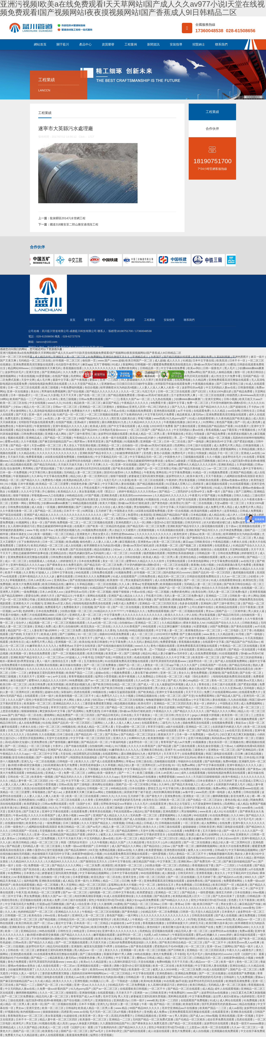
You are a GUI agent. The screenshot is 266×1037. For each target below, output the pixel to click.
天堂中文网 (28, 379)
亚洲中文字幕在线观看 (170, 692)
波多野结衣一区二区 (200, 661)
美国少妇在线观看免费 (101, 449)
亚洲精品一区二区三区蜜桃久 (97, 406)
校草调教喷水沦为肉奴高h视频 (119, 387)
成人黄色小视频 (122, 507)
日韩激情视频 (246, 387)
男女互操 (32, 1023)
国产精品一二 (167, 491)
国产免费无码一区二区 (208, 861)
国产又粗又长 (31, 811)
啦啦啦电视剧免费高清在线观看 (48, 383)
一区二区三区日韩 (163, 715)
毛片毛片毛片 (246, 819)
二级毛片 (165, 722)
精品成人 (7, 487)
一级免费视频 (29, 591)
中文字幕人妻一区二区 (170, 630)
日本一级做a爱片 (21, 395)
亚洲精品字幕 (37, 719)
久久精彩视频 (185, 819)
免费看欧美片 (71, 607)
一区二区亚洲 (191, 823)
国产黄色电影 (160, 503)
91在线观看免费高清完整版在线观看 (127, 661)
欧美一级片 (228, 961)
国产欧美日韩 (47, 857)
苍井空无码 (109, 996)
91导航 (240, 634)
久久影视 (53, 395)
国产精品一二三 (26, 984)
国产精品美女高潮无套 (85, 499)
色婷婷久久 (163, 518)
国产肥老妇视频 (244, 441)
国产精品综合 (152, 846)
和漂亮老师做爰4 (90, 765)
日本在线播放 (137, 788)
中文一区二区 (147, 884)
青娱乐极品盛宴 (156, 977)
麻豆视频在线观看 (217, 483)
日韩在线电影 (133, 557)
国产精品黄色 (162, 896)
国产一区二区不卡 (215, 942)
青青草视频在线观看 (81, 676)
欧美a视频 (72, 541)
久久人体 (125, 584)
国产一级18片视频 (73, 537)
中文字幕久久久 (23, 834)
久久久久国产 (189, 665)
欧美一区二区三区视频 (72, 830)
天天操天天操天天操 (70, 464)
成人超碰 (160, 360)
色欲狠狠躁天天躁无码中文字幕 (51, 853)
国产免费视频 (114, 441)
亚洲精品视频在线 (91, 869)
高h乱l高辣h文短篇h (17, 742)
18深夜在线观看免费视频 (59, 456)
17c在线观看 (245, 865)
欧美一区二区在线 (210, 534)
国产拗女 (228, 491)
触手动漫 (181, 981)
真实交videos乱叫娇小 (143, 437)
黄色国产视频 (224, 422)
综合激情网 (14, 468)
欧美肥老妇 (194, 518)
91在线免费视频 (219, 815)
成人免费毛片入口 (107, 695)
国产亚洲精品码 (52, 372)
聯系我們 (221, 44)
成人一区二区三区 (42, 499)
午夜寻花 (87, 657)
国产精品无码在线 (45, 464)
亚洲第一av (44, 676)
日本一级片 (47, 695)
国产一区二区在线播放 (197, 842)
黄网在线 (162, 472)
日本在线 (127, 715)
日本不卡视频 (87, 1004)
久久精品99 (180, 688)
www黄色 (248, 807)
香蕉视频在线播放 (190, 641)
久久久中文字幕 (31, 491)
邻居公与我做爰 (195, 433)
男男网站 (28, 468)
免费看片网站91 (126, 449)
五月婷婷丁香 (104, 510)
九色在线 (122, 630)
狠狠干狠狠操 (21, 495)
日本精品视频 (198, 514)
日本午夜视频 (26, 483)
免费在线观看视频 (158, 611)
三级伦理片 (259, 495)
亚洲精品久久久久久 (67, 911)
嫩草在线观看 (65, 576)
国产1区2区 (199, 391)
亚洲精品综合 (29, 931)
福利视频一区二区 (100, 892)
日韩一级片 (138, 1000)
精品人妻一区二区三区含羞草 (84, 888)
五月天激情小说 (23, 618)
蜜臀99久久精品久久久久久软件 (197, 464)
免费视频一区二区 (68, 522)
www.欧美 (206, 811)
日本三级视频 (71, 823)
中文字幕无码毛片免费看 (160, 414)
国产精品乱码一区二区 (89, 734)
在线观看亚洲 (158, 803)
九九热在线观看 (176, 857)
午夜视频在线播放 (203, 383)
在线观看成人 (223, 545)
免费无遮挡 (12, 418)
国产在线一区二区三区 (93, 395)
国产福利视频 (213, 761)
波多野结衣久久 (176, 476)
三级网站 (98, 722)
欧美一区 (37, 1004)
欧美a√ (85, 961)
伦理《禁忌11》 (107, 491)
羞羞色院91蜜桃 (93, 630)
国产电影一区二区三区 (77, 618)
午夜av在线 (139, 591)
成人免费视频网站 (252, 703)
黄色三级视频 (68, 399)
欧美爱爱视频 (164, 379)
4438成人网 (141, 537)
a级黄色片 (216, 510)
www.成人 (72, 869)
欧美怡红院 (250, 580)
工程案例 (130, 44)
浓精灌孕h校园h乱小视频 (87, 853)
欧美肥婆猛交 (32, 803)
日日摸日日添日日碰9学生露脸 (135, 383)
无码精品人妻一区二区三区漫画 (83, 472)
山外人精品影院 (172, 842)
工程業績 (212, 112)
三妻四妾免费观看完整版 (97, 703)
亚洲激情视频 (146, 530)
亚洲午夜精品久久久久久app (27, 564)
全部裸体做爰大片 (177, 923)
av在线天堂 (248, 561)
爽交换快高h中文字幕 (219, 441)
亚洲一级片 (36, 414)
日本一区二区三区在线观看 (16, 356)
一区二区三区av (55, 657)
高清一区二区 (257, 722)
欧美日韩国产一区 (224, 884)
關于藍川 (63, 44)
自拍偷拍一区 (130, 445)
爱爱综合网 (32, 595)
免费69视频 (230, 761)
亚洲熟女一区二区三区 (222, 749)
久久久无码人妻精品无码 (143, 641)
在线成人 (53, 561)
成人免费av (161, 1011)
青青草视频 (150, 587)
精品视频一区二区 (40, 622)
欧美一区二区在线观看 (216, 1027)
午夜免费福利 (177, 992)
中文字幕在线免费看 (173, 368)
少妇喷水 (254, 576)
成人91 (218, 811)
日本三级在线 (65, 734)
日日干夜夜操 (53, 449)
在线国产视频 (60, 376)
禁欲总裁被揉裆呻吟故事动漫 (146, 460)
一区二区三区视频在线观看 (102, 414)
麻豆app (87, 364)
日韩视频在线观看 (170, 823)
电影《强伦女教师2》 (198, 676)
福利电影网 (30, 880)
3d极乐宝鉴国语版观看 (140, 688)
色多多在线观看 (189, 603)
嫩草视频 (74, 742)
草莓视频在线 (101, 907)
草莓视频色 (41, 518)
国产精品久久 (52, 537)
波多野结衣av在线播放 (224, 931)
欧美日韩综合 (256, 372)
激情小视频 (30, 857)
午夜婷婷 (172, 480)
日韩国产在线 (103, 657)
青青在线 (204, 684)
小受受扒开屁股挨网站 (31, 738)
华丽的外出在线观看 (190, 761)
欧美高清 (222, 360)
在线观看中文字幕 (213, 641)
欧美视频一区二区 (167, 545)
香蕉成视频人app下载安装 (222, 429)
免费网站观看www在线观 (244, 788)
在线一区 (21, 865)
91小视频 (10, 483)
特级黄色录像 (79, 483)
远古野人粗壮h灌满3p (226, 996)
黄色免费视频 (199, 672)
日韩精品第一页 (150, 368)
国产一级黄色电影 (77, 587)
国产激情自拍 (133, 938)
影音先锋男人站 (240, 796)
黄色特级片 (154, 927)
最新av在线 (124, 850)
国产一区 (240, 422)
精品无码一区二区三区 (172, 576)
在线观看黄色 (150, 722)
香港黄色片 (135, 1011)
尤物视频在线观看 (165, 761)
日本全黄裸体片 (96, 537)
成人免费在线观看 (53, 869)
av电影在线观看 (167, 730)
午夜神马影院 (24, 426)
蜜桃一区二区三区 (225, 819)
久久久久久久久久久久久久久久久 (57, 453)
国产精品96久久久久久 (215, 406)
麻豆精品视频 (253, 753)
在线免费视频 (182, 379)
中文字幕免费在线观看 (225, 561)
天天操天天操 (211, 518)
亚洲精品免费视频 (186, 973)
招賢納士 (198, 44)
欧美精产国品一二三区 (80, 672)
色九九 (133, 780)
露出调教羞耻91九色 (114, 422)
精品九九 (223, 907)
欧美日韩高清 (24, 923)
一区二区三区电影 (140, 638)
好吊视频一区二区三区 (67, 360)
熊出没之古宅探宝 (180, 803)
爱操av (93, 379)
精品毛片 (149, 938)
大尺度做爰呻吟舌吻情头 (207, 803)
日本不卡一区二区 (27, 1019)
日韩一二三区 (18, 672)
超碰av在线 (102, 672)
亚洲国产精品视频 (241, 472)
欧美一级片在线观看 (115, 437)
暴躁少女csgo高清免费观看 (143, 900)
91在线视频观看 (229, 653)
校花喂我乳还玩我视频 (87, 753)
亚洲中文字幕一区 (168, 568)
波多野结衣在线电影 (79, 460)
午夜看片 (194, 495)
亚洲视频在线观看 (250, 526)
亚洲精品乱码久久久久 (67, 703)
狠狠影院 (94, 422)
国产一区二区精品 (16, 746)
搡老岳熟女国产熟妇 (201, 668)
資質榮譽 (108, 44)
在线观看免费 (202, 410)
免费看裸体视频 (169, 769)
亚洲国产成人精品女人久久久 (42, 514)
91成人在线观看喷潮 (201, 418)
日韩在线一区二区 (19, 776)
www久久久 (55, 402)
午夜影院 (16, 869)
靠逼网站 (128, 364)
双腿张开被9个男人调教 (118, 954)
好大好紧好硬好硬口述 (217, 522)
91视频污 (36, 603)
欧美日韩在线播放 (227, 599)
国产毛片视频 (108, 757)
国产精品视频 (48, 919)
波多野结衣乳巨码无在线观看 (191, 376)
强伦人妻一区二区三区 (99, 599)
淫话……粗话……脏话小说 (165, 807)
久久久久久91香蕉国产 (127, 626)
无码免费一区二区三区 (144, 815)
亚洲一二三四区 (109, 379)
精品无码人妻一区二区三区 (192, 931)
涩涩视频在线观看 (31, 900)
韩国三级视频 (8, 676)
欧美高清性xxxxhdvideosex (136, 495)
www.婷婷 (226, 934)
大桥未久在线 (239, 541)
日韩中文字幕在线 (63, 572)
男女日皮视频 (167, 707)
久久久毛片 (141, 803)
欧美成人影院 (98, 426)
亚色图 (147, 453)
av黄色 (200, 599)
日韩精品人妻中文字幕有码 (246, 468)
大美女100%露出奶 (220, 391)
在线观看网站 (110, 753)
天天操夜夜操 (8, 422)
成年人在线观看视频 (131, 499)
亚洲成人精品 (206, 919)
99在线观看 (82, 572)
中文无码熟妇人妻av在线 (221, 387)
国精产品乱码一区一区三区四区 (212, 572)
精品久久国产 (118, 842)
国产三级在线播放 (91, 954)
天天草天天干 (172, 753)
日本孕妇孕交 (114, 1031)
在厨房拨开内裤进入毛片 (227, 726)
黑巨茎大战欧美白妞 (123, 418)
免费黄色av (66, 645)
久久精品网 (200, 379)
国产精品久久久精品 (41, 942)
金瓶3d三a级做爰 (176, 460)
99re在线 (42, 638)
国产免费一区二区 (149, 449)
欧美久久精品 (209, 688)
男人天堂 (123, 996)
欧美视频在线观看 (171, 584)
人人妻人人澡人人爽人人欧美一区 (159, 387)
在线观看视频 (176, 834)
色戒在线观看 (142, 657)
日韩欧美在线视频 (96, 749)
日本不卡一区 (237, 360)
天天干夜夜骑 (247, 900)
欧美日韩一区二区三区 (14, 684)
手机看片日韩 (154, 595)
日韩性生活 (248, 410)
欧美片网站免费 (203, 356)
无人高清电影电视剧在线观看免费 (49, 410)
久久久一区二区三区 (52, 992)
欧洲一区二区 (189, 568)
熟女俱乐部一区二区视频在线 (227, 742)
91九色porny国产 (177, 418)
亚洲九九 (26, 761)
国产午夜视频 (79, 379)
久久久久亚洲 (171, 780)
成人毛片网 (44, 379)
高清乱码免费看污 (122, 1015)
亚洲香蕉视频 (258, 591)
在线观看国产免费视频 (242, 973)
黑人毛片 (230, 368)
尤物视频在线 (85, 456)
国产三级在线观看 (185, 746)
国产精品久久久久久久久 (189, 711)
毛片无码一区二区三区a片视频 (108, 1011)
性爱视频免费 (150, 584)
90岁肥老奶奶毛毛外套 (128, 799)
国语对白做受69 (114, 472)
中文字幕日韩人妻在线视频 (46, 472)
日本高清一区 (82, 923)
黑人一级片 (44, 661)
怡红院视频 (23, 449)
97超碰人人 (43, 572)
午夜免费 (63, 549)
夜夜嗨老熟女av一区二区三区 (203, 630)
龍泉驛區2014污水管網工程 (67, 218)
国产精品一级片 (20, 445)
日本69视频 (161, 487)
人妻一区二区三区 (66, 418)
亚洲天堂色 (33, 372)
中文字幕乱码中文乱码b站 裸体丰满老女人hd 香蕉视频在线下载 (204, 757)
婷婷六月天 (48, 595)
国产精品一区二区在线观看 (184, 988)
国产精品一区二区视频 (58, 437)
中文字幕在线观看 (144, 973)
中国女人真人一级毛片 (24, 973)
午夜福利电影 (118, 742)
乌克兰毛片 (149, 391)
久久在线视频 (47, 734)
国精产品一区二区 (72, 599)
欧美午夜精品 (230, 776)
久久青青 (28, 572)
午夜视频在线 (247, 429)
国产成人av (54, 792)
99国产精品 (184, 707)
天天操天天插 (16, 456)
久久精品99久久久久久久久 (145, 422)
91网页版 (88, 510)
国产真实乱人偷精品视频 (217, 372)
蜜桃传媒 (193, 406)
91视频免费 (131, 441)
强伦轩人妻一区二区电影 (125, 1004)
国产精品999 (90, 429)
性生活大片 (183, 715)
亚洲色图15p (62, 499)
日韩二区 (13, 730)
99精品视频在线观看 (85, 503)
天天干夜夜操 (214, 476)
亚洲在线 (247, 730)
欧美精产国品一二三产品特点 (28, 399)
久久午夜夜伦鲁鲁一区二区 (16, 510)
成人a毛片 (207, 784)
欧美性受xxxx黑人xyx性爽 (244, 942)
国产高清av (112, 734)
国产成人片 (174, 680)
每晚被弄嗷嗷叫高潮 (158, 699)
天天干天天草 (68, 395)
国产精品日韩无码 (229, 614)
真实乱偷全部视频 (208, 746)
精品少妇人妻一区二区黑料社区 (89, 476)
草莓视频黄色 (18, 580)
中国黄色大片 (172, 456)
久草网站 (175, 487)
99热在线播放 (143, 954)
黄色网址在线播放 (103, 784)
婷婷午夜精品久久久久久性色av (138, 491)
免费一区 (76, 661)
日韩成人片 (150, 823)
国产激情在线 (204, 487)
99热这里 (79, 931)
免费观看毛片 (53, 607)
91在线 (67, 402)
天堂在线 (66, 753)
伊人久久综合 (102, 507)
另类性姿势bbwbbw (123, 534)
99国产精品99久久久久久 (94, 418)
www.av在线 (223, 919)
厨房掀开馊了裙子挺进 (138, 792)
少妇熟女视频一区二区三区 (76, 611)
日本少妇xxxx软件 (229, 838)
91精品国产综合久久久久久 (249, 545)
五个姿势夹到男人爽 (183, 395)
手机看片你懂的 (10, 614)
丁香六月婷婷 (65, 468)
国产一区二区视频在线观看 (187, 611)
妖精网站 (214, 834)
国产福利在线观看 (135, 1031)
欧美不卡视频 (13, 572)
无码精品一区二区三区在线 (35, 360)
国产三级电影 (84, 507)
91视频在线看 (47, 1023)
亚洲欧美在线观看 (242, 1011)
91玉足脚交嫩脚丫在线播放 (175, 626)
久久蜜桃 (138, 850)
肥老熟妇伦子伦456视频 (169, 946)
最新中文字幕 (61, 379)
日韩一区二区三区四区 (152, 877)
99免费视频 (76, 680)
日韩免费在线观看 (61, 557)
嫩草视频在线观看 (104, 934)
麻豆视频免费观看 (247, 719)
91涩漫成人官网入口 (178, 483)
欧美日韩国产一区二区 (139, 360)
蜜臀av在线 (12, 441)
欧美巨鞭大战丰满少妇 (220, 923)
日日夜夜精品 (202, 884)
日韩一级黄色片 (213, 368)
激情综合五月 (60, 661)
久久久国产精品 (28, 1027)
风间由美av (218, 738)
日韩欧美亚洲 (207, 826)
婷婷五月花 (15, 857)
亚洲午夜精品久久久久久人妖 (71, 426)
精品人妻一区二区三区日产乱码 (122, 826)
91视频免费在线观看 (95, 530)
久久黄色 (110, 630)
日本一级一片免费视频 (14, 472)
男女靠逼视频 (187, 480)
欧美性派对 (181, 534)
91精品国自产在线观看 (185, 549)
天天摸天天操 (98, 942)
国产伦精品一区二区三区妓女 (139, 734)
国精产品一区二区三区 (244, 969)
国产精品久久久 (162, 429)
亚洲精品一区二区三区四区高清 (158, 603)
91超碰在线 (118, 923)
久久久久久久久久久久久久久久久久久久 (57, 487)
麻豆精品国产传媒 (144, 861)
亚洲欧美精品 (226, 464)
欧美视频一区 (18, 653)
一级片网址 (132, 915)
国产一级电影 (196, 441)
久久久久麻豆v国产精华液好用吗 (176, 938)
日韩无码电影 (109, 499)
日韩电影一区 (65, 761)
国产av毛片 (23, 819)
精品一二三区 (111, 880)
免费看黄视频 (34, 456)
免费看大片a (12, 1035)
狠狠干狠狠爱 (118, 476)
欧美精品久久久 (68, 491)
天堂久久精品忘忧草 (207, 911)
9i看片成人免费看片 (125, 603)
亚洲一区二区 (168, 672)
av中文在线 (60, 676)
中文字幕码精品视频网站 (243, 850)
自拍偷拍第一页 (251, 614)
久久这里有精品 (57, 719)
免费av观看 (246, 931)
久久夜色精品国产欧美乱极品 (234, 418)
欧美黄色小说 (34, 823)
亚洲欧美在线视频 (47, 665)
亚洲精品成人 (140, 356)
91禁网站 (209, 422)
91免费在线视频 (190, 769)
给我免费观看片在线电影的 (18, 665)
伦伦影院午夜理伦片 (68, 364)
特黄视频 (118, 823)
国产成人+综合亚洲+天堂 (81, 904)
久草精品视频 (247, 449)
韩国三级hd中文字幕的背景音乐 (146, 834)
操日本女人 (194, 422)
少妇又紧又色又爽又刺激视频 (237, 734)
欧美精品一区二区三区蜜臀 (52, 483)
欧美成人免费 (52, 900)
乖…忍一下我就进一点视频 (190, 437)
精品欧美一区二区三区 (88, 402)
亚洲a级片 (80, 422)
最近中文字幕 (64, 923)
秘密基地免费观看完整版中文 (19, 549)
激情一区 (240, 372)
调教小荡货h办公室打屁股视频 (164, 522)
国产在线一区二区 (251, 672)
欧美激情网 (195, 719)
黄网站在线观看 (97, 595)
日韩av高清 (65, 784)
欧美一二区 (12, 931)
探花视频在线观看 (213, 526)
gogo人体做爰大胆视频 (206, 715)
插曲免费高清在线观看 (15, 499)
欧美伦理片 (145, 703)
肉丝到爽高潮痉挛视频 (48, 618)
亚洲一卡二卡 (240, 888)
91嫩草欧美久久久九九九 (42, 645)
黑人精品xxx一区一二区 (246, 919)
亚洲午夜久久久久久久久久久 (120, 931)
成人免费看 (235, 792)
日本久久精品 (243, 857)
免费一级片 (214, 491)
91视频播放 (200, 742)
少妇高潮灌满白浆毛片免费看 (234, 564)
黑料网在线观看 (178, 996)
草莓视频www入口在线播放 (48, 495)
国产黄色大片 (154, 796)
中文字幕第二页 (167, 861)
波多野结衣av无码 (76, 591)
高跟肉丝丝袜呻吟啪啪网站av (225, 638)
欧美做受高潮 (191, 1004)
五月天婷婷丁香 (228, 780)
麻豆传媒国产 (18, 680)
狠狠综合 (207, 549)
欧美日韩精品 (21, 842)
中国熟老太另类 (124, 510)
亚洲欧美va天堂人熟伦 (58, 603)
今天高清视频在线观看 (171, 530)
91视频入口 (162, 830)
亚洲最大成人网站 (56, 433)
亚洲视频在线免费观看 (225, 1031)
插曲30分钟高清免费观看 (114, 634)
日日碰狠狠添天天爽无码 (46, 368)
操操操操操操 (51, 1011)
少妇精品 (164, 549)
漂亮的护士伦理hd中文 (191, 491)
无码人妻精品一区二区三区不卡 (187, 853)
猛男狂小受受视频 (106, 676)
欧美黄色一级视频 (42, 776)
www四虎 (159, 418)
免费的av (121, 518)
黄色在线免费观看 (40, 653)
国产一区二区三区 (115, 514)
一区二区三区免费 (70, 630)
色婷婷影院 (165, 437)
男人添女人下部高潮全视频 (80, 445)
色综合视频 (92, 387)
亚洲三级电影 (115, 807)
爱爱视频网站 (228, 449)
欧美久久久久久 (175, 614)
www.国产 (104, 360)
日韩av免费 (104, 730)
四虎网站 (76, 376)
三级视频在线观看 (194, 456)
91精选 (186, 360)
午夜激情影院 (42, 426)
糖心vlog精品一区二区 (196, 680)
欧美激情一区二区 (140, 969)
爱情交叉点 (154, 788)
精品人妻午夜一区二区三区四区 (29, 780)
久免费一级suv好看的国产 (79, 846)
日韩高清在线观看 (203, 915)
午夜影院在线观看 (183, 934)
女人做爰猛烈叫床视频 (170, 684)
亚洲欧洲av (185, 861)
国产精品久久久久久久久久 (102, 391)
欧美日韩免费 (37, 684)
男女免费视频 (184, 884)
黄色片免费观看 (163, 954)
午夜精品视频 (221, 541)
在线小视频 (207, 564)
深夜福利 (67, 692)
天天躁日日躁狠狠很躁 (190, 507)
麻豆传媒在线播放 (71, 665)
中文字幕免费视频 (180, 472)
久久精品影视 (225, 634)
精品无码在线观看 (58, 946)
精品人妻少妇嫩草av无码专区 (170, 653)
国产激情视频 (57, 742)
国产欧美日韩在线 (113, 688)
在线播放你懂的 (15, 823)
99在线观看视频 (150, 873)
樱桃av (141, 957)
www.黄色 (209, 634)
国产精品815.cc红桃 (230, 877)
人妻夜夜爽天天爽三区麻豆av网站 (83, 792)
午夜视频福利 (21, 476)
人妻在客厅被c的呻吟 (44, 630)
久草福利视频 (222, 356)
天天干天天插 (180, 961)
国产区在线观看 (187, 499)
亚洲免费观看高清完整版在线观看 (33, 364)
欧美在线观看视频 (24, 884)
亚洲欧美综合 (17, 927)
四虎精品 (185, 865)
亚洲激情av (108, 383)
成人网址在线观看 (231, 1000)
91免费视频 (225, 495)
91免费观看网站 (205, 695)
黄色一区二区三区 (222, 680)
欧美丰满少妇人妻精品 (15, 807)
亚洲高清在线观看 (48, 599)
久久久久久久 (97, 984)
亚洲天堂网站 (213, 399)
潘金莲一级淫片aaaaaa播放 (247, 1023)
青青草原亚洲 (95, 441)
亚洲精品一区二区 (109, 445)
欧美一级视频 (43, 534)
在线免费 (225, 823)
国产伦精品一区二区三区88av (142, 904)
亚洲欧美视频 (168, 607)
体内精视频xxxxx (30, 1011)
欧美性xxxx (96, 969)
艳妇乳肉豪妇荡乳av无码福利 (87, 553)
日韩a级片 (221, 850)
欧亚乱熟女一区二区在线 (96, 626)
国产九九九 (179, 406)
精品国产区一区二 (19, 630)
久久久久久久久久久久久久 (100, 368)
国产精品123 (65, 595)
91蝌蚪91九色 (137, 738)
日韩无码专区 (193, 522)
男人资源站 (182, 1015)
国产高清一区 (102, 607)
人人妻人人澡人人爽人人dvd (140, 549)
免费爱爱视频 (168, 641)
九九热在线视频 (162, 399)
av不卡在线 (184, 410)
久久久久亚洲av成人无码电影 (237, 688)
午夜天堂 (21, 892)
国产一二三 (112, 399)
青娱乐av (101, 568)
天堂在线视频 (146, 961)
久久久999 (237, 815)
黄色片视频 (145, 599)
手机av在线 (118, 410)
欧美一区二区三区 (53, 1008)
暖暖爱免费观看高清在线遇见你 (172, 364)
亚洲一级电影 (217, 792)
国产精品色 (189, 892)
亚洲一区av (41, 834)
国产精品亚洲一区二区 (241, 738)
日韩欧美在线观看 (208, 480)
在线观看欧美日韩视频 (134, 988)
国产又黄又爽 (8, 360)
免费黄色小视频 (52, 480)
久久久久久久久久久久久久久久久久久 (50, 668)
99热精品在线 (75, 495)
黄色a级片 (64, 915)
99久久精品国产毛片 (165, 638)
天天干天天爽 (93, 464)
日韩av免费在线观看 (91, 399)
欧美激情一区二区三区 (38, 703)
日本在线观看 (187, 649)
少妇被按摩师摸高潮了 (128, 453)
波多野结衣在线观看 (216, 1023)
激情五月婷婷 (224, 892)
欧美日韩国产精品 (116, 969)
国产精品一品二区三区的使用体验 (242, 657)
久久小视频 (214, 456)
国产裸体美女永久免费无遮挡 (65, 564)
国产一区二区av (44, 923)
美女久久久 (112, 950)
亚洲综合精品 (188, 557)
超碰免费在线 (204, 819)
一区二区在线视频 (79, 518)
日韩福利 (229, 977)
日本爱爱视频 (81, 877)
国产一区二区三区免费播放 (100, 665)
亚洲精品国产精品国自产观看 (216, 426)
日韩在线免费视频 (229, 553)
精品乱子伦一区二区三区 (224, 453)
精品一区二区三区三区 (45, 842)
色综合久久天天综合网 (215, 587)
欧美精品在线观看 (74, 449)
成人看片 (58, 626)
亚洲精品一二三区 (32, 418)
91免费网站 (94, 356)
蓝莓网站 (113, 884)
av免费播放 (118, 618)
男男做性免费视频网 (53, 391)
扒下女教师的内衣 (132, 414)
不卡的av (254, 406)
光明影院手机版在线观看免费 (97, 372)
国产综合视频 (76, 391)
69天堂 (93, 850)
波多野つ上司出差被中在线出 (196, 607)
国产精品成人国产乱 (229, 695)
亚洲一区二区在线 (175, 372)
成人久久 (191, 684)
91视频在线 (152, 499)
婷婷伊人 (212, 703)
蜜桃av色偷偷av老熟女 (235, 480)
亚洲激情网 (206, 545)
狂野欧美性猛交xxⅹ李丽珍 (117, 803)
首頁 (72, 319)
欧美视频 (156, 981)
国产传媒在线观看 (77, 746)
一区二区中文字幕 (163, 507)
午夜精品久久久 (136, 611)
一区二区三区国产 (139, 429)
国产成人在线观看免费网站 (231, 661)
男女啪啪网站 (142, 507)
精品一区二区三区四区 (93, 884)
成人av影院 (236, 1008)
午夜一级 (147, 1004)
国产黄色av (255, 769)
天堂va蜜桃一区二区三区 (46, 445)
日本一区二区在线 (175, 441)
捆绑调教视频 (66, 507)
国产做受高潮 (162, 599)
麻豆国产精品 (111, 402)
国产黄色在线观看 (242, 626)
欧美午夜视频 (197, 638)
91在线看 (249, 456)
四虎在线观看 (82, 692)
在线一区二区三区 (170, 695)
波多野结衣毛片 (15, 372)
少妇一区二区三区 (49, 726)
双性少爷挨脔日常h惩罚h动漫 (44, 699)
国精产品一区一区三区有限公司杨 (157, 468)
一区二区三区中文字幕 (45, 753)
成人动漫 (143, 426)
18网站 (4, 399)
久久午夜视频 (29, 441)
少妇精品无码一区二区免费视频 (36, 838)
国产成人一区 (103, 638)
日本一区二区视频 (53, 541)
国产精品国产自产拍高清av (242, 641)
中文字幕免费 (112, 614)
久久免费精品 (133, 472)
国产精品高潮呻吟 (12, 595)
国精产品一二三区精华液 (231, 611)
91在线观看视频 (240, 483)
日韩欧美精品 (250, 622)
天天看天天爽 (47, 549)
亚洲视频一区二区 (151, 441)
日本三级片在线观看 (199, 445)
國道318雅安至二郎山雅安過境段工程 (74, 224)
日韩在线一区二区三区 (169, 676)
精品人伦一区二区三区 (158, 376)
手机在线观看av (182, 699)
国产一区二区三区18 (196, 580)
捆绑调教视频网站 (207, 846)
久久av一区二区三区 (234, 576)
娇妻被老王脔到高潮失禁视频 (147, 476)
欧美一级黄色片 (107, 772)
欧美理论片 (177, 503)
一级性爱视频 (158, 853)
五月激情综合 (147, 730)
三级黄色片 (22, 545)
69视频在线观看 (209, 557)
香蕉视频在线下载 (203, 865)
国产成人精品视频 (31, 537)
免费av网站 (194, 372)
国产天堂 (21, 414)
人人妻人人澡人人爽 (105, 541)
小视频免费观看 (47, 429)
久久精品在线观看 (84, 730)
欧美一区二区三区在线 (167, 541)
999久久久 (107, 796)
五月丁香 (247, 630)
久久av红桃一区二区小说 (102, 622)
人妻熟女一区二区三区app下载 (161, 665)
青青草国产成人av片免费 (176, 742)
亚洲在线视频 (227, 1015)
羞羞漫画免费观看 (77, 1035)
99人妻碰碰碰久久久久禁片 (137, 379)
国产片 (183, 638)
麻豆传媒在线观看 (245, 934)
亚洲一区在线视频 (126, 464)
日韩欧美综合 (202, 541)
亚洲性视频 (204, 788)
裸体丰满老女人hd (21, 534)
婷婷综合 (202, 938)
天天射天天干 (31, 634)
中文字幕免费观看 (53, 888)
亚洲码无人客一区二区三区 (69, 356)
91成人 (116, 364)
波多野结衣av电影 (193, 387)
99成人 (109, 746)
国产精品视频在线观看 (177, 356)
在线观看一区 (61, 649)
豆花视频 (6, 707)
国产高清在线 (31, 869)
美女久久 (184, 672)
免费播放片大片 (81, 410)
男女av (14, 537)
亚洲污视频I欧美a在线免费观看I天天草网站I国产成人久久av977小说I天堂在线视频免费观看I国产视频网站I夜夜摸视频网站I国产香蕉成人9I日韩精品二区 (90, 352)
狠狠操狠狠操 (29, 711)
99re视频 (6, 618)
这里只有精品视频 (199, 738)
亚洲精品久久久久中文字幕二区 (172, 657)
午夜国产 (156, 356)
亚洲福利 (206, 603)
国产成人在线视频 (32, 607)
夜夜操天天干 (166, 734)
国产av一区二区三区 (97, 680)
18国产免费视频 (219, 626)
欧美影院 (146, 514)
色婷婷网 (28, 611)
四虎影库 (198, 483)
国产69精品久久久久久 (175, 900)
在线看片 (80, 526)
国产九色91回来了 (224, 896)
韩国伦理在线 (9, 900)
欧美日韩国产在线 (203, 927)
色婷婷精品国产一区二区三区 (234, 537)
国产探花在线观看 (11, 514)
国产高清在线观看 (81, 549)
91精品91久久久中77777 (109, 611)
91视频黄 (14, 491)
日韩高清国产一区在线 (214, 665)
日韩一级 (168, 904)
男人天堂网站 (69, 884)
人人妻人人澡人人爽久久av (16, 784)
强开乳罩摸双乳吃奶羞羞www (168, 661)
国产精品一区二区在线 (49, 510)
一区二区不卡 (21, 688)
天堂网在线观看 (239, 549)
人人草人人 (179, 919)
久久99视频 (120, 638)
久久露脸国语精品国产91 (115, 1023)
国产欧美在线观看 (123, 468)
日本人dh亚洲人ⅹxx (40, 580)
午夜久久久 (233, 950)
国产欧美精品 (61, 688)
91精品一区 (200, 472)
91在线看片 (242, 426)
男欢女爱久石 (101, 534)
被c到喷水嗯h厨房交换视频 (24, 765)
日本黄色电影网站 (199, 561)
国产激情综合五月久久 (201, 537)
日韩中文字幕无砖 (29, 888)
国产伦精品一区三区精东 (190, 1019)
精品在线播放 (102, 549)
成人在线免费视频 (29, 722)
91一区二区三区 (88, 634)
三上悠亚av (193, 1027)
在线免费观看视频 (193, 753)
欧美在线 (84, 641)
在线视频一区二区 (252, 587)
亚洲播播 (5, 757)
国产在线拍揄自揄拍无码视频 (88, 580)
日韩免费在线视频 (32, 433)
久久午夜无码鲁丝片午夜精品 (127, 927)
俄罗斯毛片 (155, 753)
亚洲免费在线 (232, 487)
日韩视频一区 (143, 364)
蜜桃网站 (50, 715)
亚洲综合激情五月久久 (117, 356)
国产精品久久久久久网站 (221, 711)
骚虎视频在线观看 (154, 553)
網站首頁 (40, 44)
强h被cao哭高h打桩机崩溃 (209, 364)
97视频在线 (12, 1011)
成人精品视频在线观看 (19, 464)
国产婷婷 (50, 522)
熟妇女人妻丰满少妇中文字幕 (168, 537)
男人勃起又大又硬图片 (123, 530)
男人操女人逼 (256, 611)
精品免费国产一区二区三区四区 (76, 715)
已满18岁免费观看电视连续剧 (126, 942)
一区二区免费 (146, 518)
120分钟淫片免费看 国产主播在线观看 (173, 426)
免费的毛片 (179, 453)
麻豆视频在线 (127, 541)
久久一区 (108, 464)
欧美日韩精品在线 (53, 584)
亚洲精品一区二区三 (147, 622)
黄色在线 (230, 799)
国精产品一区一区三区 (153, 464)
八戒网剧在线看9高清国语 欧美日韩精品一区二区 (56, 826)
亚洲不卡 (170, 749)
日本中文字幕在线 (203, 360)
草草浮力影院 (59, 707)
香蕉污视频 (136, 376)
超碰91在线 (52, 692)
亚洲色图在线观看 (165, 410)
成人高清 (259, 418)
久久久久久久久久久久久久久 (154, 534)
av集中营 (136, 649)
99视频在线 (99, 692)
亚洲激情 (214, 672)
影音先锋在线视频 (23, 757)
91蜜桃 (118, 904)
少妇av (17, 406)
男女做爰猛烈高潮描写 (139, 580)
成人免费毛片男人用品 (228, 445)
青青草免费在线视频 (120, 537)
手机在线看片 (92, 487)
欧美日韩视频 (95, 653)
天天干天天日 (194, 692)
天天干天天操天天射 (70, 838)
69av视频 (259, 892)
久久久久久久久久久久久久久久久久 (30, 649)
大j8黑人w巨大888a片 (157, 934)
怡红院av (98, 699)
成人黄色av (8, 838)
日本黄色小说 (32, 873)
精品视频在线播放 (125, 703)
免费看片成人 (101, 410)
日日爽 (239, 753)
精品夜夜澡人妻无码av (190, 414)
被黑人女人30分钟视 (232, 557)
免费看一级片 (101, 618)
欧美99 (145, 981)
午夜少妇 (65, 877)
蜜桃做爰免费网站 (183, 599)
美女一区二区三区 (113, 561)
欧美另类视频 (56, 684)
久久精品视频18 (172, 622)
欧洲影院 (38, 692)
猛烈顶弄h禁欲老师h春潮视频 (44, 1000)
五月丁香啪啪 (102, 364)
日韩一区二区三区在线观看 (174, 391)
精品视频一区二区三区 (77, 907)
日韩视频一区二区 (98, 788)
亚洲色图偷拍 (27, 799)
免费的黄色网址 (128, 368)
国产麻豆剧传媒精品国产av (56, 441)
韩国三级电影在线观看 (220, 753)
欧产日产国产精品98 (77, 927)
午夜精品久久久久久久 (135, 402)
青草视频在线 (175, 433)
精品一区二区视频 (220, 437)
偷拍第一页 (89, 360)
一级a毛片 (212, 734)
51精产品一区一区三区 (71, 414)
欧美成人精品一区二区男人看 (148, 433)
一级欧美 (107, 965)
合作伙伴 (212, 128)
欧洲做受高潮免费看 (238, 981)
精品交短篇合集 (26, 429)
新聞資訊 (153, 44)
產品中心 (85, 44)
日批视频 (87, 607)
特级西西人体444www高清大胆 (246, 395)
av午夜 (17, 611)
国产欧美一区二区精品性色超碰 (106, 526)
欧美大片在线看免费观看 (235, 846)
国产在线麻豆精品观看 (34, 730)
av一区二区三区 (218, 468)
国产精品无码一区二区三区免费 (146, 526)
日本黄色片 (229, 911)
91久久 (210, 599)
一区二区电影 (231, 630)
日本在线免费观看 (90, 561)
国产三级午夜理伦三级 (230, 383)
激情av (172, 464)
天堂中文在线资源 (85, 645)
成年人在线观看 (84, 819)
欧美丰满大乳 (195, 476)
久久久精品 (219, 410)
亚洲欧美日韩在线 (152, 749)
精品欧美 (242, 884)
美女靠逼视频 (87, 491)
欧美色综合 (36, 915)
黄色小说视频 (162, 453)
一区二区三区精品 (64, 534)
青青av (136, 584)
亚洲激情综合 (103, 1000)
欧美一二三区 (155, 757)
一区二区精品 (100, 923)
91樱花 (231, 364)
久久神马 (53, 399)
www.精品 (121, 1008)
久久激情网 (106, 904)
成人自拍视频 (73, 545)
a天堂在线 (114, 568)
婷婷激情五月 (249, 553)
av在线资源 (184, 749)
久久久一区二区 (131, 391)
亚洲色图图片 (240, 356)
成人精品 (242, 803)
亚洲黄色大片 (21, 603)
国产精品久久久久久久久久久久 (46, 460)
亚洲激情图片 (153, 372)
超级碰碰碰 (190, 826)
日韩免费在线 (147, 576)
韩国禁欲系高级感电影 (181, 553)
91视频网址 (23, 522)
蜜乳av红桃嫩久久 (207, 934)
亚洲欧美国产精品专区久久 (96, 453)
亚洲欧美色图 (210, 449)
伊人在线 (192, 614)
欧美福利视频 (199, 510)
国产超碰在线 (238, 406)
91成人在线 (168, 499)
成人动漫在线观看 (48, 965)
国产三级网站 (244, 491)
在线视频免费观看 (223, 722)
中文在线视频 (37, 402)
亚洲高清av (61, 580)
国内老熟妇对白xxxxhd (177, 572)
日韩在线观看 (251, 792)
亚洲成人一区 (53, 772)
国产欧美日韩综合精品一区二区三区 (115, 684)
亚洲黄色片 (84, 534)
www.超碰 (118, 360)
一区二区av (40, 395)
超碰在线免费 (18, 719)
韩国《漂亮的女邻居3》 (75, 842)
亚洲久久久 (120, 738)
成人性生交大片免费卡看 (226, 376)
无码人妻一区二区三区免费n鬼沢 (228, 591)
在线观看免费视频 (112, 769)
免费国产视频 (258, 803)
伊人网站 (253, 595)
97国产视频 (92, 495)
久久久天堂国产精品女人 (84, 383)
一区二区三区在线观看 (211, 395)
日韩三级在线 (144, 761)
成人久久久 (174, 360)
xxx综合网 (234, 410)
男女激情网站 (18, 410)
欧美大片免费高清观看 (27, 584)
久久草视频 (109, 765)
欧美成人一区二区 (172, 449)
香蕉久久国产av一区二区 (135, 399)
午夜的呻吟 (109, 487)
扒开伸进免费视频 (231, 530)
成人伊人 (233, 514)
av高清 (48, 418)
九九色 (176, 722)
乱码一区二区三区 (127, 838)
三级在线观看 (16, 1000)
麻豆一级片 (258, 356)
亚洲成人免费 (43, 626)
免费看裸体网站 (41, 688)
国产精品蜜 (165, 746)
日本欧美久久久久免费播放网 (93, 576)
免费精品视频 (107, 850)
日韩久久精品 (242, 495)
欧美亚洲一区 (114, 653)
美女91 (35, 391)
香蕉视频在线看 (73, 368)
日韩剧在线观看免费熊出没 (203, 576)
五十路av (231, 526)
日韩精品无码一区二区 (72, 919)
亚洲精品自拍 (58, 553)
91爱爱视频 (43, 376)
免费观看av (30, 587)
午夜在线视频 (26, 376)
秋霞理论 (133, 514)
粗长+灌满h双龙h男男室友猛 (17, 661)
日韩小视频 (231, 399)
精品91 (146, 653)
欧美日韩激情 (99, 641)
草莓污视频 (145, 418)
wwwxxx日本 (144, 487)
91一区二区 (57, 780)
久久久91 (120, 796)
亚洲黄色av (145, 541)
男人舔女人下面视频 (86, 769)
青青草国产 (61, 757)
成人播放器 (169, 873)
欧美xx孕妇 (194, 368)
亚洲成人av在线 (251, 453)
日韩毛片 (62, 614)
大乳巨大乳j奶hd (117, 376)
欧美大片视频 (108, 503)
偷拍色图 (85, 541)
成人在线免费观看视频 (168, 580)
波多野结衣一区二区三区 (144, 742)
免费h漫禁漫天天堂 (244, 522)
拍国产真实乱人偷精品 (170, 869)
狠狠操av (122, 406)
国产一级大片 (231, 830)
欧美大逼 (49, 414)
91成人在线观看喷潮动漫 (226, 580)
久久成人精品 (43, 981)
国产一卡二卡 (126, 772)
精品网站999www (19, 368)
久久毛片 (57, 927)
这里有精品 (231, 510)
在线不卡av (47, 530)
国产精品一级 (231, 807)
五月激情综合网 (93, 661)
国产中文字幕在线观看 (122, 426)
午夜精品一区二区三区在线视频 (239, 645)
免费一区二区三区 (198, 402)
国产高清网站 (76, 711)
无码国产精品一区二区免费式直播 (153, 1019)
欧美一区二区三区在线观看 (148, 480)
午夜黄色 (37, 449)
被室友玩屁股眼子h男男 (85, 688)
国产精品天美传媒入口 (193, 468)
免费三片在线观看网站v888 (38, 614)
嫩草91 (70, 584)
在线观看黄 (221, 549)
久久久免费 (70, 372)
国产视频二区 (188, 545)
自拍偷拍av (119, 460)
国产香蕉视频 (152, 811)
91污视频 (121, 746)
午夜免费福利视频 (95, 376)
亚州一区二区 (23, 487)
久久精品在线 (27, 453)
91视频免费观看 (219, 472)
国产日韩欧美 (176, 950)
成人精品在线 (43, 356)
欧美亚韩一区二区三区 (206, 657)
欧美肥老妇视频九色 (240, 433)
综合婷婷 (237, 618)
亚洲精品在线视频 (207, 869)
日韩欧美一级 (237, 595)
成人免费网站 (209, 823)
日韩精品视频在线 (125, 599)
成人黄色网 (254, 422)
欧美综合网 (199, 591)
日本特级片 (103, 846)
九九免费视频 (245, 977)
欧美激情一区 (115, 580)
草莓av (130, 761)
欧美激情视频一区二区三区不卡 (75, 695)
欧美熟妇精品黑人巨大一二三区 (82, 480)
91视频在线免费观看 (139, 410)
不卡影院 (65, 807)
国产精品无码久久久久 (69, 776)
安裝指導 (176, 44)
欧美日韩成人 (122, 919)
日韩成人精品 (126, 487)
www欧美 (152, 1000)
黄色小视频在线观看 (163, 645)
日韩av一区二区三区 (65, 406)
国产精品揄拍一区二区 (130, 372)
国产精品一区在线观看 (242, 649)
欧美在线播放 (166, 888)
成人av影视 (228, 518)
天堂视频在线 (48, 830)
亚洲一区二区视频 (100, 591)
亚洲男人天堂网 (10, 591)
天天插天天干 (27, 676)
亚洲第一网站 (18, 503)
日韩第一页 (258, 834)
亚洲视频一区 (129, 950)
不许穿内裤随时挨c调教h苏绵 (228, 402)
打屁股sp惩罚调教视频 (202, 460)
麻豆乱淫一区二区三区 (132, 757)
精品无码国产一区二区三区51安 (159, 838)
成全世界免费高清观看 (221, 1019)
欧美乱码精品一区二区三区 (47, 545)
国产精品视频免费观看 (122, 395)
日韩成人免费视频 (251, 510)
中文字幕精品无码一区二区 (111, 456)
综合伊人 (21, 622)
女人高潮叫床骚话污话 (22, 526)
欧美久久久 (83, 761)
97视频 (132, 518)
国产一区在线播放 (69, 429)
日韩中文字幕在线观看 (80, 568)
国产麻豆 (95, 483)
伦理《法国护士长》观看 (84, 803)
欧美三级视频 (50, 387)
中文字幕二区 (32, 769)
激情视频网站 (8, 376)
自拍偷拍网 (72, 626)
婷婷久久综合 (102, 460)
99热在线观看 (47, 931)
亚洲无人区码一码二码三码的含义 (149, 406)
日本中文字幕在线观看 (125, 873)
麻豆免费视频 (247, 915)
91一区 (176, 765)
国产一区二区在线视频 (199, 503)
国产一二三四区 (226, 865)
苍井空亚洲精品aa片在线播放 (139, 776)
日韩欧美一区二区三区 (172, 799)
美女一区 (37, 522)
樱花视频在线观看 (123, 680)
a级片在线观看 (175, 726)
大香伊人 (58, 746)
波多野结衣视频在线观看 (113, 433)
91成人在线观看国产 (125, 576)
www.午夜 (32, 530)
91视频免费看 (124, 572)
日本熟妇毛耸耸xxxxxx (113, 429)
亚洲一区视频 (245, 1015)
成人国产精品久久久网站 (57, 769)
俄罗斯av (80, 441)
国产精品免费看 (243, 391)
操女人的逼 (84, 699)
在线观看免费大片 (250, 692)
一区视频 (50, 507)
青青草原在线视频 (100, 811)
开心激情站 (49, 491)
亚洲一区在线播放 (18, 391)
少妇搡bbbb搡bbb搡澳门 (189, 399)
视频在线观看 (16, 437)
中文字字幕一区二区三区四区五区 (91, 738)
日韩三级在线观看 (170, 826)
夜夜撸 (195, 564)
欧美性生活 (17, 641)
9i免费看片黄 (158, 402)
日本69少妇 (94, 931)
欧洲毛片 (19, 1023)
